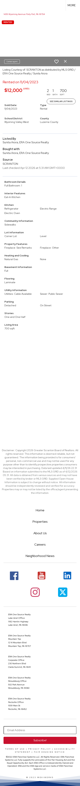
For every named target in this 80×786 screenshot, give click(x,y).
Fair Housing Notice (49, 752)
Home (40, 510)
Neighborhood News (40, 556)
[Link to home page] (6, 5)
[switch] (56, 61)
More (72, 5)
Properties (40, 522)
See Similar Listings (61, 101)
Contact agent (12, 61)
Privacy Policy (39, 749)
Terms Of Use (15, 749)
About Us (40, 533)
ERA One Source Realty (19, 614)
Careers (40, 544)
